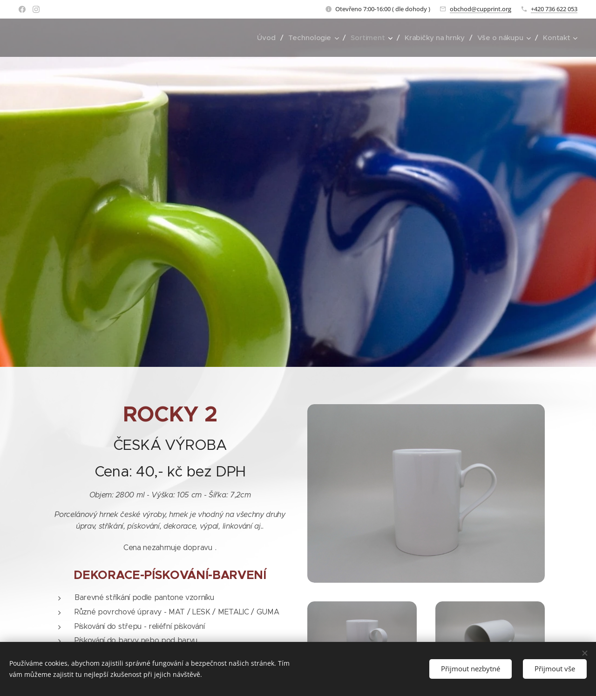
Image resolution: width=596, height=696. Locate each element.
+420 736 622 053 (554, 9)
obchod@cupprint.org (480, 9)
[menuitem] (265, 37)
